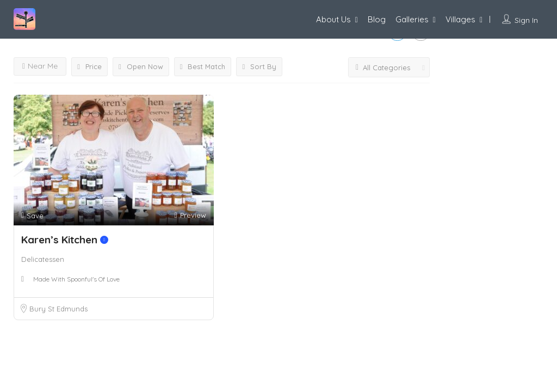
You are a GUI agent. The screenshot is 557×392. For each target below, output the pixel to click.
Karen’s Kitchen (64, 239)
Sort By (259, 66)
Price (89, 66)
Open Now (141, 66)
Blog (377, 19)
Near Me (40, 66)
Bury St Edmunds (58, 308)
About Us (333, 19)
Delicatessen (42, 259)
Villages (460, 19)
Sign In (526, 20)
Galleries (412, 19)
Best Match (203, 66)
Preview (190, 215)
